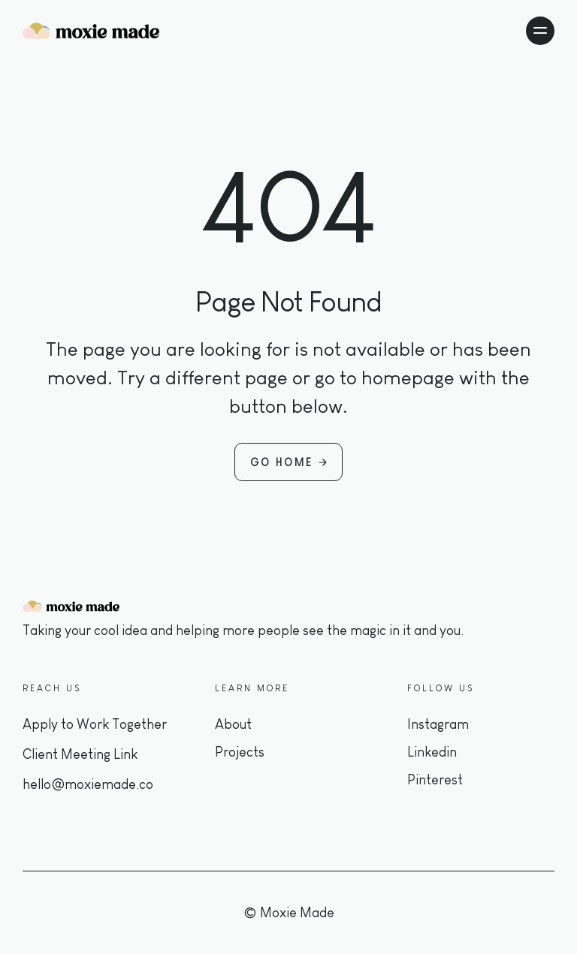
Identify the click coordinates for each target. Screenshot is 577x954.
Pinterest (435, 779)
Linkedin (432, 752)
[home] (91, 31)
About (233, 724)
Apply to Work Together (95, 724)
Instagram (438, 724)
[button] (540, 31)
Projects (239, 752)
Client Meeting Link (80, 754)
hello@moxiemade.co (88, 784)
